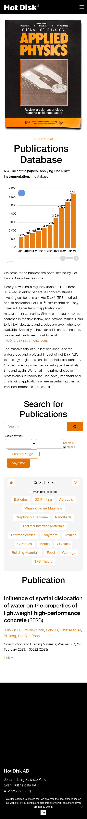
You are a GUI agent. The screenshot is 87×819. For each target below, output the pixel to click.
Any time (18, 463)
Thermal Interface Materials (43, 526)
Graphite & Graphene (32, 517)
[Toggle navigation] (81, 7)
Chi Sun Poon (29, 636)
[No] (82, 807)
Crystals (63, 544)
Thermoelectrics (23, 535)
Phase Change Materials (43, 508)
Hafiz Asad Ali (70, 630)
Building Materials (26, 553)
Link (8, 658)
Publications (43, 139)
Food (51, 553)
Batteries (21, 499)
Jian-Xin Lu (12, 630)
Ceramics (24, 544)
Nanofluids (63, 517)
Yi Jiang (10, 636)
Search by (69, 445)
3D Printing (43, 499)
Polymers (50, 535)
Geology (68, 553)
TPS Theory (43, 561)
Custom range (22, 454)
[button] (76, 482)
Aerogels (66, 499)
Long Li (52, 630)
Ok (43, 812)
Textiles (70, 535)
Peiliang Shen (33, 630)
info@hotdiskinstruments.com (25, 340)
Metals (44, 544)
